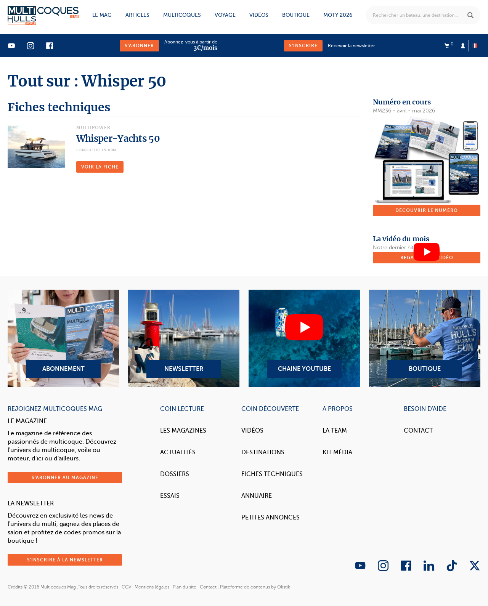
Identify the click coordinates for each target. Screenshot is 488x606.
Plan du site (184, 587)
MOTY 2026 (337, 15)
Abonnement (63, 338)
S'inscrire (303, 45)
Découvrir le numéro (426, 210)
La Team (335, 430)
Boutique (296, 15)
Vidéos (258, 15)
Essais (170, 495)
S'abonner (139, 45)
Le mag (102, 15)
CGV (126, 587)
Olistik (283, 587)
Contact (418, 430)
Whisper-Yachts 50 (118, 138)
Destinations (262, 452)
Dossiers (174, 474)
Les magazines (183, 430)
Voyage (225, 15)
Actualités (178, 452)
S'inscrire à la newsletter (65, 560)
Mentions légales (152, 587)
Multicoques (182, 15)
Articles (137, 15)
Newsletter (183, 338)
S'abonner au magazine (65, 477)
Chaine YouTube (304, 338)
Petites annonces (270, 517)
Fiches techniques (272, 474)
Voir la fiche (100, 167)
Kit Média (337, 452)
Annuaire (256, 495)
